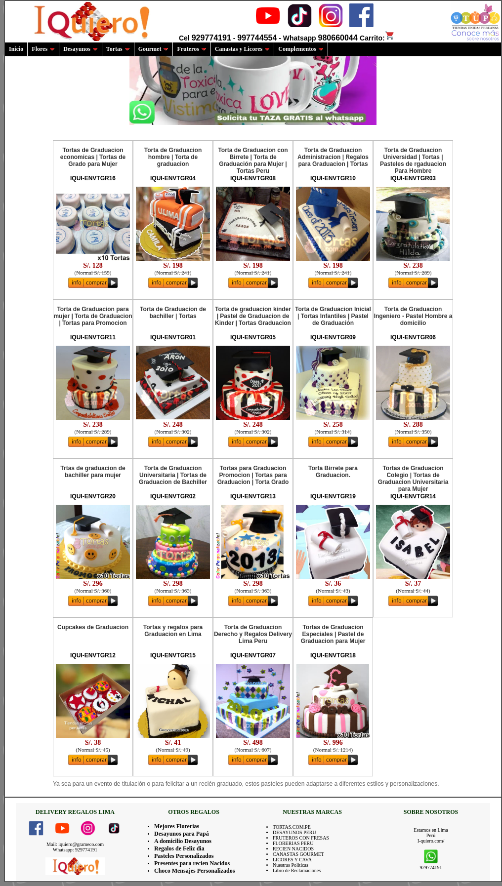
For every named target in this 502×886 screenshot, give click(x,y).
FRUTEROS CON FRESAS (301, 838)
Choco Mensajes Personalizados (194, 870)
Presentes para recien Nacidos (192, 863)
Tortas (118, 48)
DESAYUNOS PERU (294, 832)
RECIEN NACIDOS (293, 848)
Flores (43, 48)
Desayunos (80, 48)
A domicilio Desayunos (182, 841)
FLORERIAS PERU (293, 843)
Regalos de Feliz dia (179, 848)
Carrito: (377, 38)
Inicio (16, 48)
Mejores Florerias (176, 826)
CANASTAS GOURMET (298, 854)
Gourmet (153, 48)
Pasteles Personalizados (183, 855)
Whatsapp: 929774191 (75, 849)
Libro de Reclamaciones (297, 870)
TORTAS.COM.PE (292, 827)
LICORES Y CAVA (292, 859)
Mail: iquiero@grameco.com (75, 844)
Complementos (301, 48)
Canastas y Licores (242, 48)
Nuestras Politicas (290, 865)
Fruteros (191, 48)
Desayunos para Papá (181, 833)
